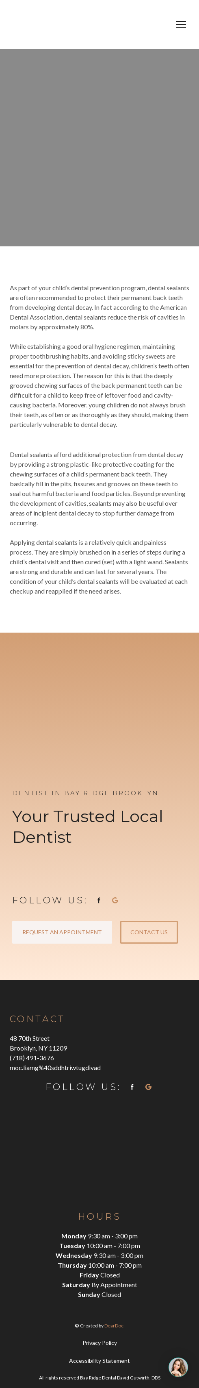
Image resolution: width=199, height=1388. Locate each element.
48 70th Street (30, 1038)
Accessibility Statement (99, 1360)
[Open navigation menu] (181, 24)
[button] (99, 900)
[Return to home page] (74, 24)
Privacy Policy (99, 1342)
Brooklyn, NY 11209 (38, 1048)
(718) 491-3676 (32, 1058)
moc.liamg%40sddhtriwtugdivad (55, 1067)
